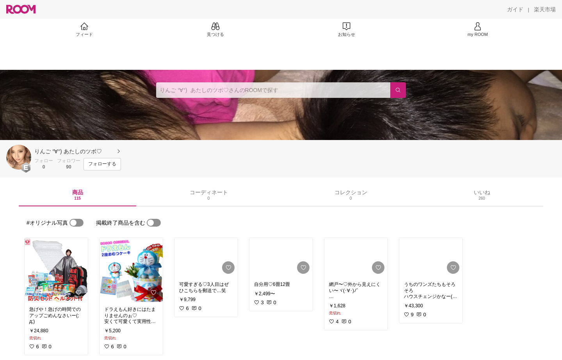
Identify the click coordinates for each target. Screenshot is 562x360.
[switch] (76, 223)
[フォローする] (102, 164)
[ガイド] (515, 9)
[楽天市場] (545, 9)
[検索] (398, 90)
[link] (56, 270)
